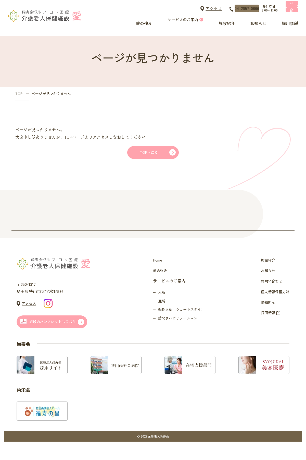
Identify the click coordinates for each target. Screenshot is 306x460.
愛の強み (142, 19)
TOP (19, 93)
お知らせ (255, 19)
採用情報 (285, 19)
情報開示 (265, 322)
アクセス (168, 8)
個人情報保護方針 (273, 308)
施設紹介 (224, 19)
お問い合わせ (269, 294)
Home (158, 267)
